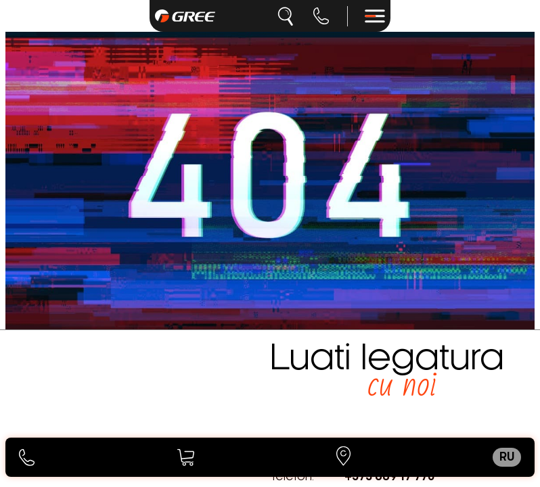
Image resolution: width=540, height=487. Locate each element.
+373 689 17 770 (389, 476)
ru (506, 457)
